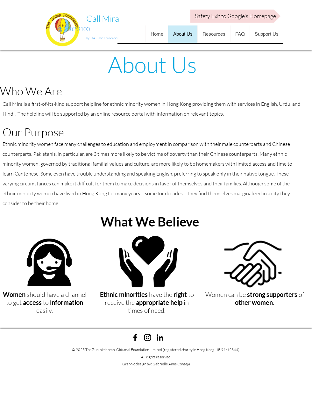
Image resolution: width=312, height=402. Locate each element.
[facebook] (135, 337)
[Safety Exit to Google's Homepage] (235, 16)
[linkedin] (160, 337)
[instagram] (147, 337)
